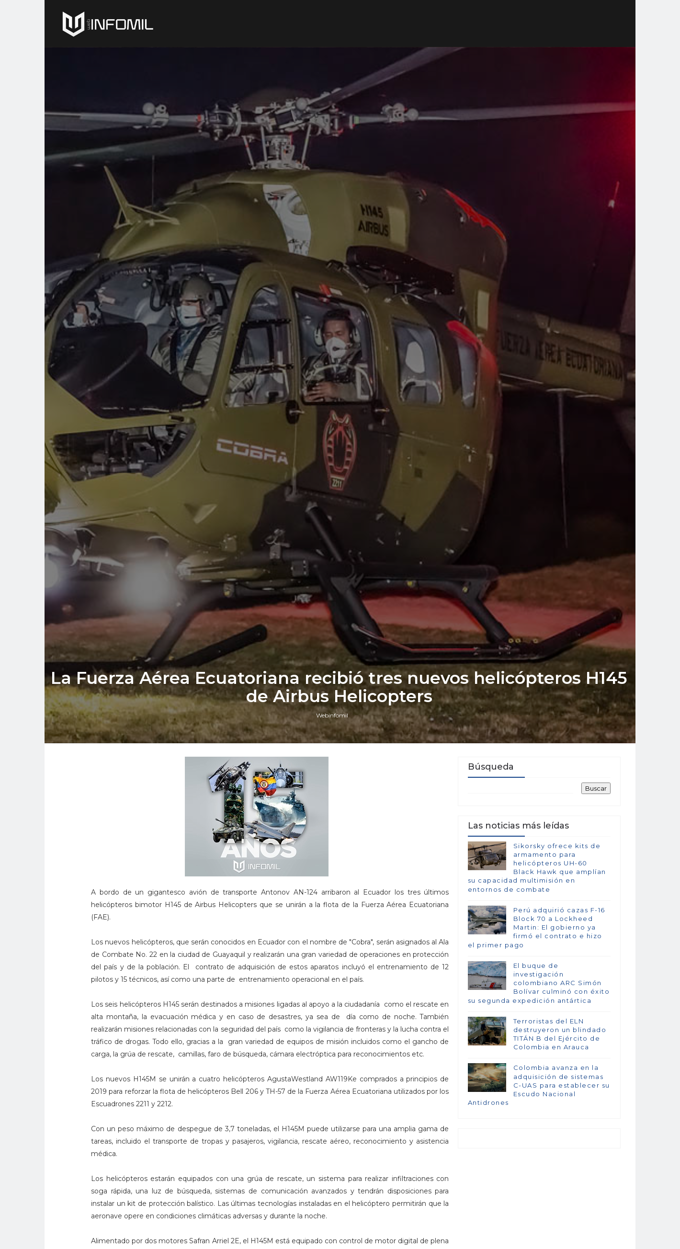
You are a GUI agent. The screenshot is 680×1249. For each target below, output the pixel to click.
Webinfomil (333, 766)
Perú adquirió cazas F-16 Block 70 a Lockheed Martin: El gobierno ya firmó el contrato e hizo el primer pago (536, 980)
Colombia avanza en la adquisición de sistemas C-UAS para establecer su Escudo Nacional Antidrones (538, 1138)
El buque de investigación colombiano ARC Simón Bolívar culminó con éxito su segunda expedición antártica (538, 1036)
